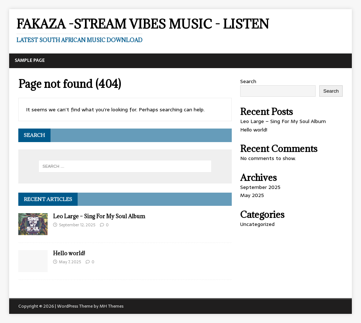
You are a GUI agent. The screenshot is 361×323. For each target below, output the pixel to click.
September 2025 (260, 187)
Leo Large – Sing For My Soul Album (99, 216)
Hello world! (69, 253)
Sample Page (30, 60)
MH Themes (111, 306)
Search (248, 81)
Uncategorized (257, 224)
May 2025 (252, 195)
